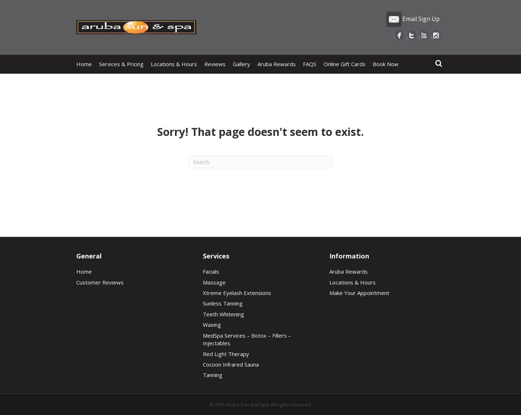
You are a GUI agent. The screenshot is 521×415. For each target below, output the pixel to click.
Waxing (212, 324)
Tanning (212, 374)
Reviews (215, 64)
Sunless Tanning (223, 303)
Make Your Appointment (359, 292)
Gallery (241, 64)
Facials (211, 271)
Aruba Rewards (276, 64)
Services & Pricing (121, 64)
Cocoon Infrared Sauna (231, 364)
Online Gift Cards (345, 64)
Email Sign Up (412, 19)
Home (84, 64)
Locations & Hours (174, 64)
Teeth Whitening (223, 314)
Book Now (385, 64)
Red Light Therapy (226, 354)
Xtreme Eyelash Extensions (237, 292)
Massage (214, 282)
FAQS (309, 64)
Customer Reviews (100, 282)
